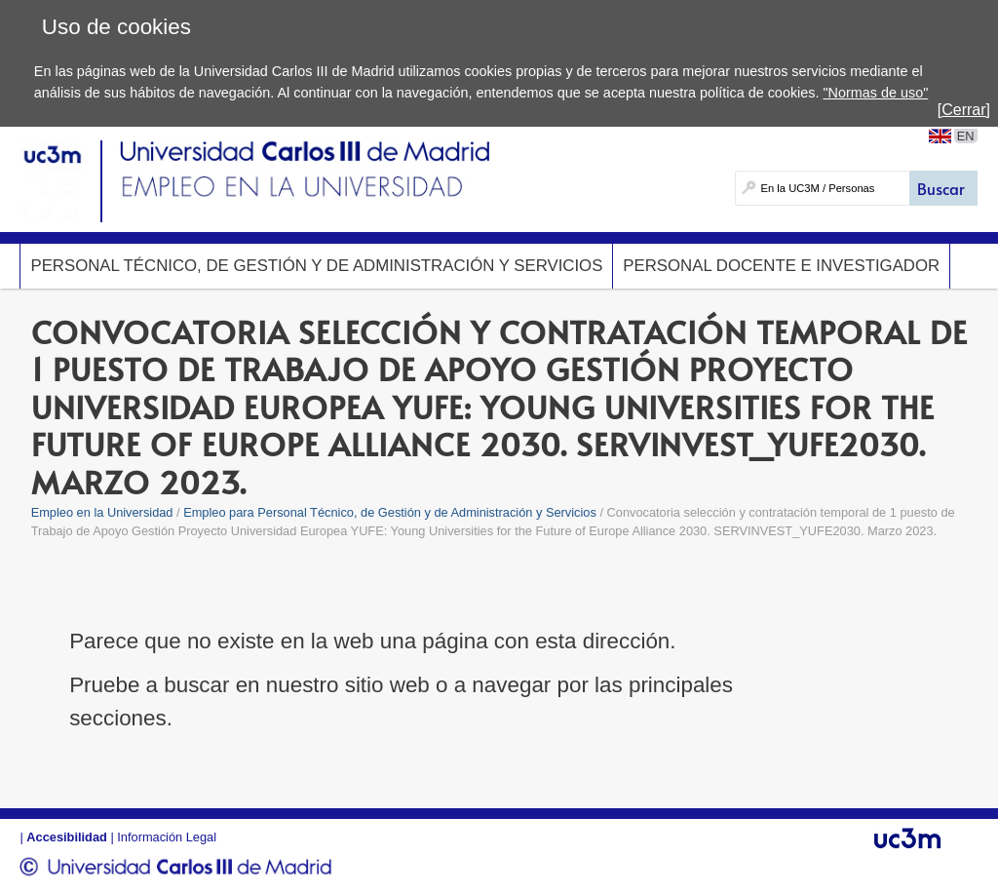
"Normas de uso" (875, 92)
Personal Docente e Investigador (781, 265)
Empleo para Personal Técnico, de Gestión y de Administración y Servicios (389, 512)
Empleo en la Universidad (102, 512)
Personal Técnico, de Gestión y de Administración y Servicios (316, 265)
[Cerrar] (964, 109)
